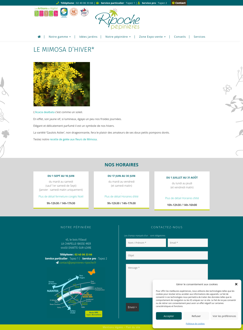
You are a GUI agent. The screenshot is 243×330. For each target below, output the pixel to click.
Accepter (169, 316)
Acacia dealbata (45, 112)
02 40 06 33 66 (83, 254)
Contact (178, 3)
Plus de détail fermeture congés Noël (61, 196)
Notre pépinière (116, 37)
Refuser (196, 316)
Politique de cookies (195, 323)
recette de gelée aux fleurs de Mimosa (74, 139)
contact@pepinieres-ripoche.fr (77, 262)
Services (199, 37)
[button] (236, 284)
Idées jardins (88, 37)
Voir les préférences (224, 316)
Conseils (180, 37)
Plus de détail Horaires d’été (122, 196)
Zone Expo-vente (151, 37)
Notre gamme (58, 37)
